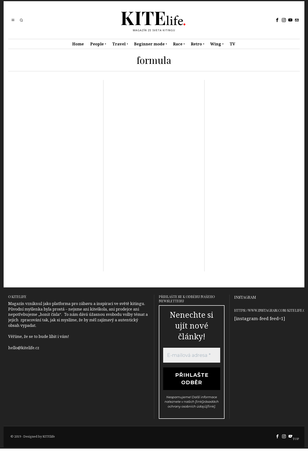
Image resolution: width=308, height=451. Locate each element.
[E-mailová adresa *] (191, 355)
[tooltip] (277, 20)
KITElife (49, 438)
